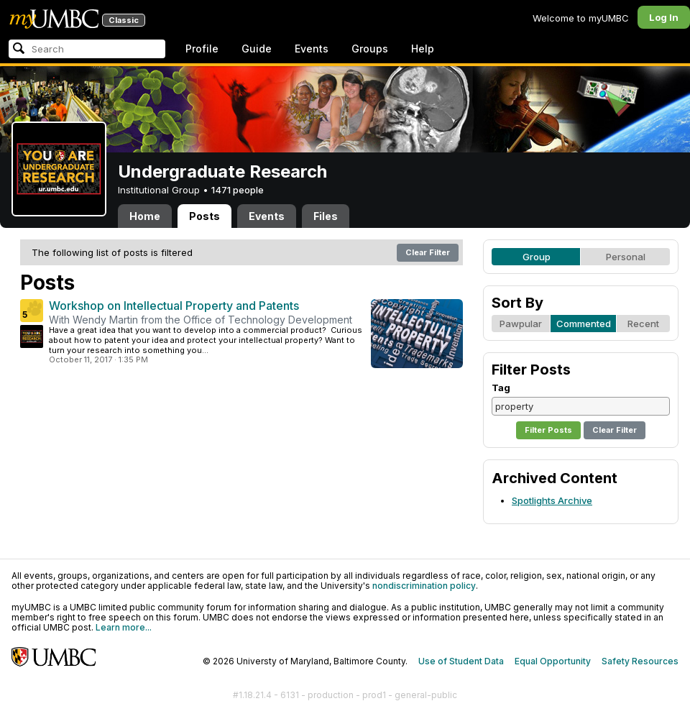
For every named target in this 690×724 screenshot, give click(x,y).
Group (537, 256)
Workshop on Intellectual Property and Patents (174, 305)
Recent (643, 323)
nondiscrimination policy (424, 585)
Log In (663, 17)
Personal (625, 256)
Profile (201, 48)
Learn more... (124, 627)
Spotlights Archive (552, 500)
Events (311, 48)
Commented (583, 323)
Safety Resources (640, 661)
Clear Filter (427, 252)
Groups (369, 48)
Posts (204, 216)
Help (422, 48)
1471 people (237, 190)
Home (144, 216)
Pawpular (521, 323)
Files (325, 216)
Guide (257, 48)
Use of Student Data (461, 661)
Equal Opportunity (553, 661)
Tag (501, 387)
